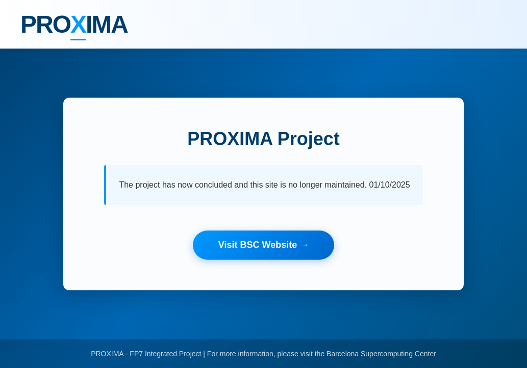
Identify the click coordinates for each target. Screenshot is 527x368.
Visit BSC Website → (263, 245)
